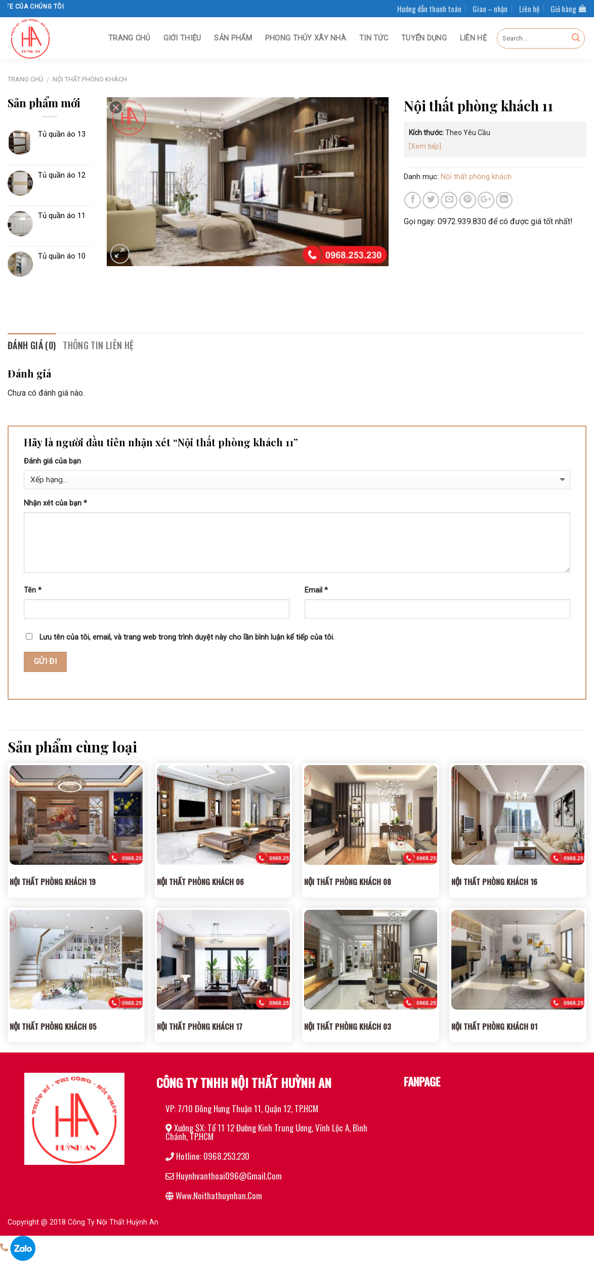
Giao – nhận (490, 8)
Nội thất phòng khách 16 (494, 881)
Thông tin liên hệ (98, 345)
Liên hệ (529, 8)
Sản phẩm (232, 38)
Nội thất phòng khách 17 (199, 1026)
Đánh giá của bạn (52, 461)
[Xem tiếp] (425, 146)
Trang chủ (129, 38)
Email (316, 590)
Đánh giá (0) (32, 345)
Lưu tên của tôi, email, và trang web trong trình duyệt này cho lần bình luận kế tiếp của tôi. (186, 637)
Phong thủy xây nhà (305, 38)
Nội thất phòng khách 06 (200, 881)
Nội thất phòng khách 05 (53, 1026)
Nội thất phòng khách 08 (347, 881)
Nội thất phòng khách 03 (347, 1026)
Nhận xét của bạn (55, 503)
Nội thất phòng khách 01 (494, 1026)
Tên (32, 590)
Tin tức (373, 38)
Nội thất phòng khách (90, 79)
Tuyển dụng (424, 38)
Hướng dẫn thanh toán (429, 8)
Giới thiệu (182, 38)
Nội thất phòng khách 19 (53, 881)
